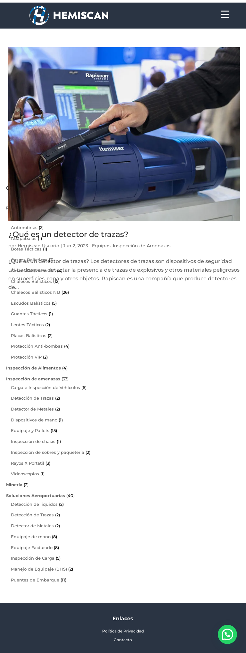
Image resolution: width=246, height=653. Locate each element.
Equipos (101, 246)
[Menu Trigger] (225, 13)
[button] (227, 634)
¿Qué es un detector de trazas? (68, 234)
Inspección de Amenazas (141, 246)
